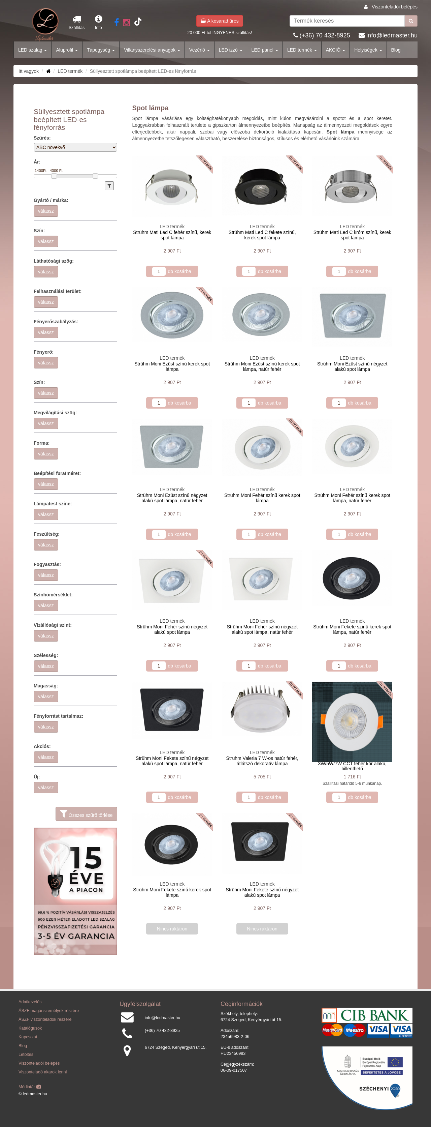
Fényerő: (44, 352)
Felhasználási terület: (57, 291)
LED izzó (230, 50)
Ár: (37, 162)
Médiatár (30, 1087)
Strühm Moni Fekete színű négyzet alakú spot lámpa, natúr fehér (172, 760)
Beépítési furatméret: (57, 473)
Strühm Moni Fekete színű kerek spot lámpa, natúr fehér (352, 629)
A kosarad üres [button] (220, 21)
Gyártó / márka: (51, 200)
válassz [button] (46, 211)
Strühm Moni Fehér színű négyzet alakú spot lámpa (172, 629)
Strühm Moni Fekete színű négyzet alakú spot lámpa (262, 892)
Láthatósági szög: (54, 261)
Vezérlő (199, 50)
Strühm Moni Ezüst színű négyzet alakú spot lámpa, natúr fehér (172, 498)
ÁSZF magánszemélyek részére (49, 1010)
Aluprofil (66, 50)
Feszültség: (47, 534)
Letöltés (26, 1054)
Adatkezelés (30, 1002)
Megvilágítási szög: (55, 412)
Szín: (39, 230)
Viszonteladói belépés (395, 6)
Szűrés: (42, 138)
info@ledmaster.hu (392, 35)
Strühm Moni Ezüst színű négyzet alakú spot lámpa (352, 366)
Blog (396, 50)
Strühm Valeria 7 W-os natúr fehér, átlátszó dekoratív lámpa (262, 760)
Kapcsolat (28, 1037)
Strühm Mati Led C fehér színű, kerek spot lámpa (172, 235)
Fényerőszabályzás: (56, 321)
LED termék (302, 50)
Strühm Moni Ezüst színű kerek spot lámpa (172, 366)
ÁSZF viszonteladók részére (45, 1019)
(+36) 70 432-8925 (325, 35)
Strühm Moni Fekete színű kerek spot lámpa (172, 892)
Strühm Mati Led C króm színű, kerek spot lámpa (352, 235)
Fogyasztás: (47, 564)
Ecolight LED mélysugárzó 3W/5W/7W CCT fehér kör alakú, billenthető (352, 763)
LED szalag (32, 50)
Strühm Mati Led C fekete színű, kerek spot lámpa (262, 235)
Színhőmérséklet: (53, 594)
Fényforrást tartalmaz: (58, 716)
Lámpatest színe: (53, 503)
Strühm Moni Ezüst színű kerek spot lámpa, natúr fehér (262, 366)
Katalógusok (30, 1028)
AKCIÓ (335, 50)
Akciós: (42, 746)
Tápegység (101, 50)
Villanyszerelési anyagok (152, 50)
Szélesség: (46, 655)
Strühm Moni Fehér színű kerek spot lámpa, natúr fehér (352, 498)
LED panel (265, 50)
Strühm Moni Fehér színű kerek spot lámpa (262, 498)
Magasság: (46, 685)
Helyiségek (368, 50)
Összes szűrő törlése (86, 814)
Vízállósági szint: (53, 625)
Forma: (41, 443)
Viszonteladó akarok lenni (43, 1072)
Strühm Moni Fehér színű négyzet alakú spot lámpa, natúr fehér (262, 629)
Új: (37, 776)
